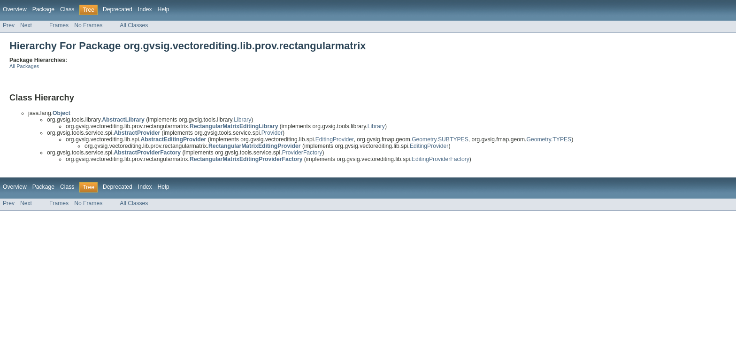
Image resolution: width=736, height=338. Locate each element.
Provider (272, 133)
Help (163, 9)
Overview (15, 9)
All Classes (134, 25)
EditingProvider (334, 139)
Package (43, 9)
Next (26, 25)
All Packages (24, 66)
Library (242, 119)
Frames (59, 25)
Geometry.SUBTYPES (440, 139)
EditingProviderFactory (440, 159)
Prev (9, 25)
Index (145, 9)
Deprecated (117, 9)
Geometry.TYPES (549, 139)
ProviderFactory (302, 152)
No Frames (88, 25)
